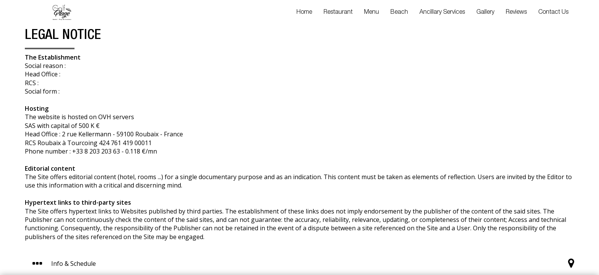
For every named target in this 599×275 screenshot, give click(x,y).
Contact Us (553, 13)
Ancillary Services (442, 13)
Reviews (516, 13)
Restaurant (338, 13)
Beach (399, 13)
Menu (371, 13)
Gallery (485, 13)
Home (304, 13)
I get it (377, 235)
